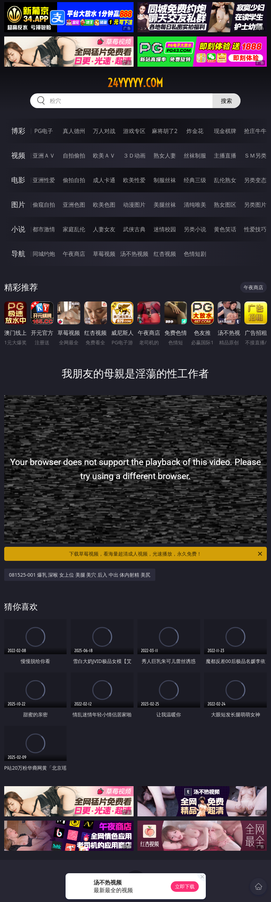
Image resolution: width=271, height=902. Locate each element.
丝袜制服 (195, 155)
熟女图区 (225, 204)
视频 (18, 155)
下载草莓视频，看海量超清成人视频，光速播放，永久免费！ (166, 554)
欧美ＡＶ (104, 155)
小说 (18, 229)
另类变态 (255, 180)
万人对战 (104, 131)
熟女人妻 (165, 155)
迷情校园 (165, 229)
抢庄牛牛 (255, 131)
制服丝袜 (165, 180)
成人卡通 (104, 180)
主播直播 (225, 155)
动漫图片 (134, 204)
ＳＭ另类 (255, 155)
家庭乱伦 (74, 229)
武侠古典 (134, 229)
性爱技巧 (255, 229)
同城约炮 (44, 254)
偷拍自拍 (74, 180)
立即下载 (185, 886)
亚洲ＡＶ (44, 155)
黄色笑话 (225, 229)
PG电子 (43, 131)
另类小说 (195, 229)
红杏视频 (165, 254)
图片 (18, 204)
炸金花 (195, 131)
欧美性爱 (134, 180)
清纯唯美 (195, 204)
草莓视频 (104, 254)
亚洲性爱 (44, 180)
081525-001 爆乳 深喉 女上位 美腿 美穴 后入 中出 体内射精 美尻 (79, 574)
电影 (18, 180)
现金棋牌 (225, 131)
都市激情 (44, 229)
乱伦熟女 (225, 180)
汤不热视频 (134, 254)
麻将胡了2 (164, 131)
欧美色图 (104, 204)
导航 (18, 253)
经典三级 (195, 180)
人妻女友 (104, 229)
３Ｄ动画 (134, 155)
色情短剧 (195, 254)
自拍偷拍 (74, 155)
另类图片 (255, 204)
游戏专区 (134, 131)
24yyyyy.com (135, 83)
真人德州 (74, 131)
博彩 (18, 130)
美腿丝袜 (165, 204)
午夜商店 (74, 254)
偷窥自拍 (44, 204)
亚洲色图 (74, 204)
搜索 (226, 101)
